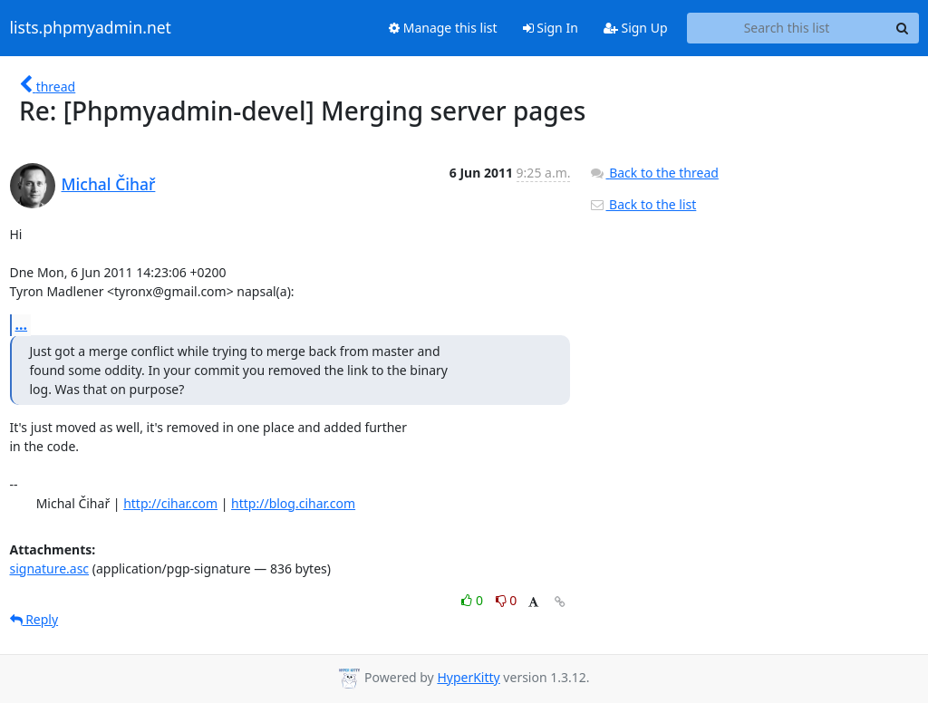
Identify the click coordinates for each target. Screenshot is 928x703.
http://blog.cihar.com (293, 503)
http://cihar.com (170, 503)
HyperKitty (468, 677)
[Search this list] (787, 28)
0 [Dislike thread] (506, 600)
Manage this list (443, 27)
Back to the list (642, 204)
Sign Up (636, 27)
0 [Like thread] (473, 600)
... (21, 324)
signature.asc (50, 568)
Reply (34, 619)
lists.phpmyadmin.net (90, 28)
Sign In (550, 27)
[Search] (902, 28)
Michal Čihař (109, 184)
